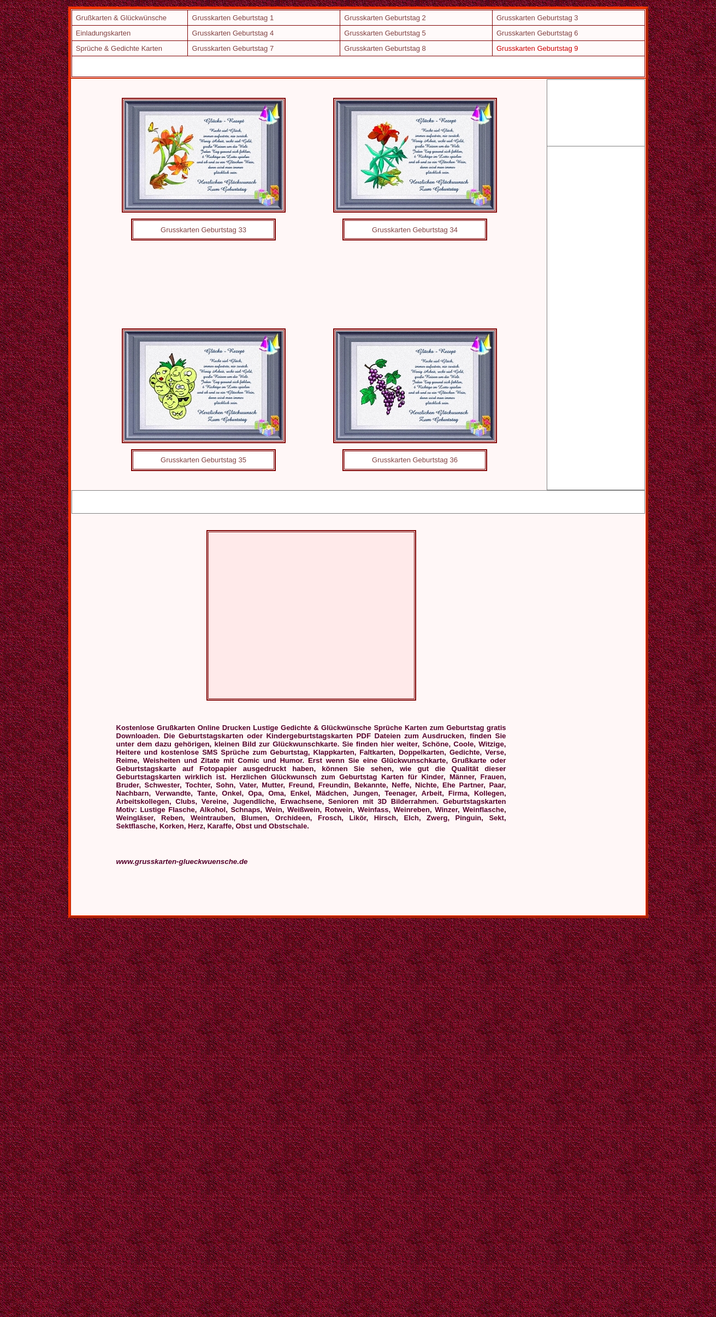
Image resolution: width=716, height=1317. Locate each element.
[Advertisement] (312, 66)
